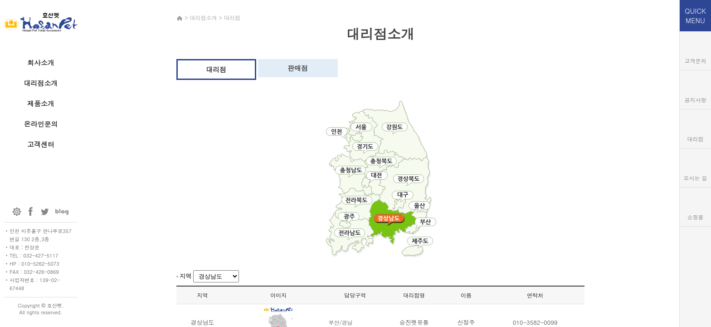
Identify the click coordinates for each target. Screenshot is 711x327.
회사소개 (40, 62)
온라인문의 (41, 124)
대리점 (216, 69)
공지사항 (695, 100)
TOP (695, 237)
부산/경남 (340, 322)
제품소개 (40, 103)
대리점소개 (41, 83)
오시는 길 (695, 178)
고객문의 (695, 60)
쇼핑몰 (695, 217)
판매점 (297, 68)
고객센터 (40, 144)
